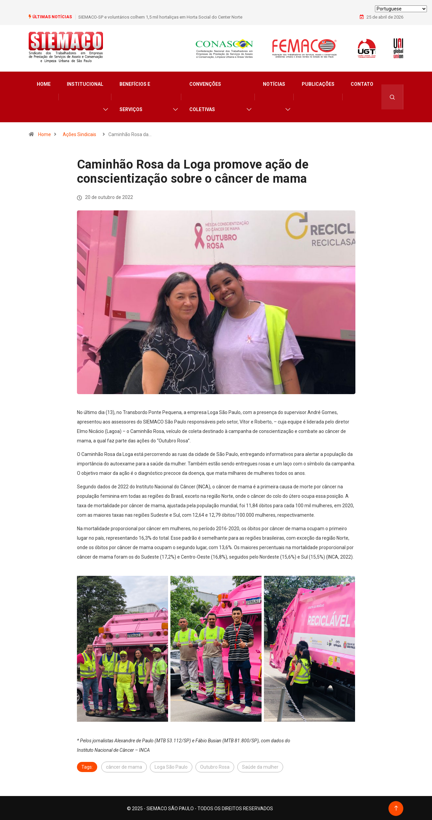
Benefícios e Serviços (134, 95)
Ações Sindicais (79, 133)
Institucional (85, 83)
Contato (362, 83)
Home (44, 83)
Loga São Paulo (171, 766)
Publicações (318, 83)
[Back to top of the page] (396, 807)
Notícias (274, 83)
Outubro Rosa (215, 766)
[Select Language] (401, 8)
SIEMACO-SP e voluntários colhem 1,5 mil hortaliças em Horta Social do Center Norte (160, 16)
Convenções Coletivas (205, 95)
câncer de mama (124, 766)
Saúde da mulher (260, 766)
